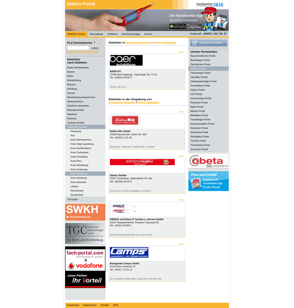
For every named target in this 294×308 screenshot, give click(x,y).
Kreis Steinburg (79, 178)
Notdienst (112, 34)
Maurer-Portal (197, 111)
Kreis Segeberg (79, 173)
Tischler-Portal (198, 140)
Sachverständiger (131, 34)
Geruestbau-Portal (200, 85)
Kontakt (105, 305)
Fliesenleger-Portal (200, 73)
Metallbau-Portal (199, 115)
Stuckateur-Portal (199, 136)
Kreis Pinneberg (79, 156)
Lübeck (74, 186)
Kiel (73, 135)
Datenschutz (90, 305)
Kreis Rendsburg (79, 165)
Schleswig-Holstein (139, 42)
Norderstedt (77, 195)
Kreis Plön (76, 161)
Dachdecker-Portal (200, 64)
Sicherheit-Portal (199, 132)
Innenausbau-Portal (200, 98)
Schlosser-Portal (199, 128)
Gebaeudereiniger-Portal (203, 81)
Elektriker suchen (76, 34)
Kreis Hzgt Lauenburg (82, 144)
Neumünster (77, 190)
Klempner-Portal (199, 102)
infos (181, 52)
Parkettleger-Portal (200, 119)
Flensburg (76, 131)
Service (148, 34)
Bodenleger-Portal (200, 60)
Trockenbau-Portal (200, 145)
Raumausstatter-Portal (202, 123)
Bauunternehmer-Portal (202, 56)
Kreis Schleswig (79, 169)
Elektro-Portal (81, 3)
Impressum (73, 305)
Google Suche (74, 52)
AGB (115, 305)
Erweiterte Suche (90, 52)
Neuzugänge (96, 34)
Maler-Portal (196, 106)
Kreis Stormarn (79, 182)
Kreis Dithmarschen (81, 139)
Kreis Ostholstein (80, 152)
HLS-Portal (196, 94)
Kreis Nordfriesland (81, 148)
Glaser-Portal (197, 90)
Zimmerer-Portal (199, 149)
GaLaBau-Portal (198, 77)
